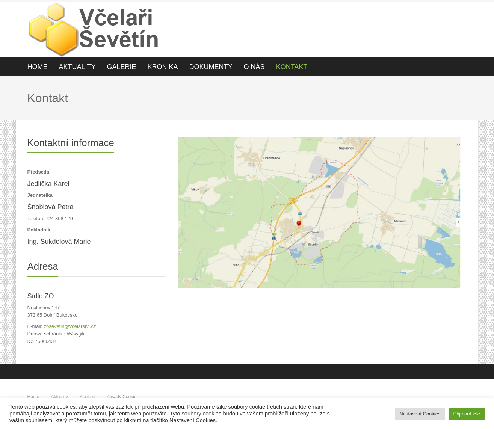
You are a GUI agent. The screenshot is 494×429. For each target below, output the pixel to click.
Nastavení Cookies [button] (419, 414)
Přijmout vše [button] (466, 414)
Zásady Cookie (122, 396)
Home (33, 396)
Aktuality (59, 396)
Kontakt (87, 396)
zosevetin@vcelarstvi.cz (70, 326)
